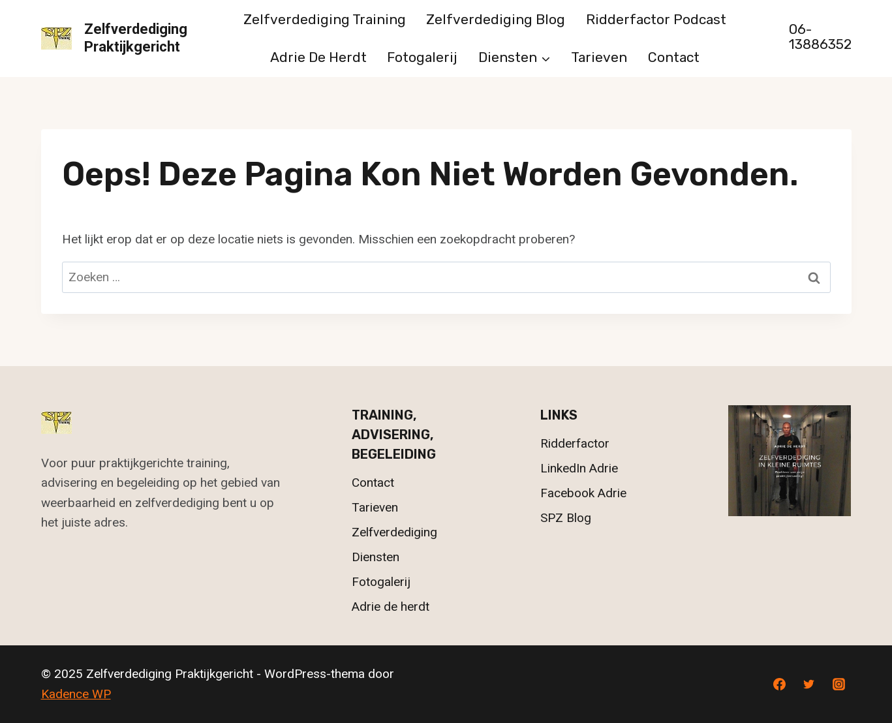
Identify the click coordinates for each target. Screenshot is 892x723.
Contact (674, 57)
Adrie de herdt (318, 57)
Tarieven (599, 57)
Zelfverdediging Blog (495, 19)
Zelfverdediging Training (324, 19)
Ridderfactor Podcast (656, 19)
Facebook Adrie (583, 492)
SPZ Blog (565, 517)
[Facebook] (779, 684)
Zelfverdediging (394, 532)
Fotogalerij (422, 57)
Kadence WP (76, 693)
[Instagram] (839, 684)
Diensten (375, 556)
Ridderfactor (574, 443)
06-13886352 (820, 37)
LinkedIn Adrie (579, 468)
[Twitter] (809, 684)
